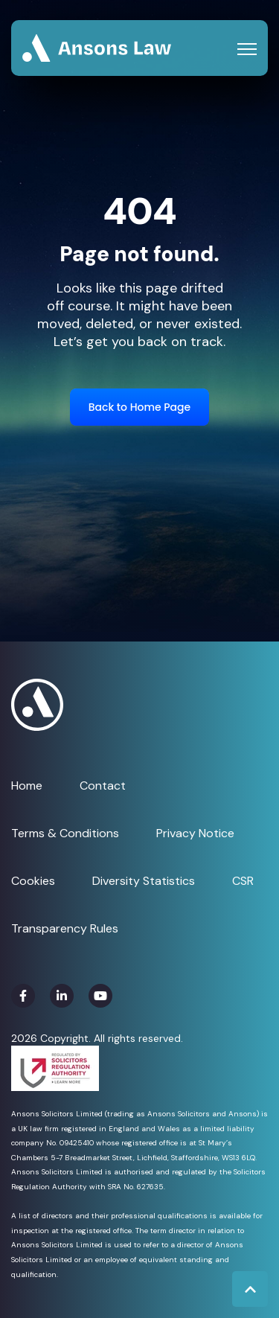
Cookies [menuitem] (33, 881)
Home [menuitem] (26, 785)
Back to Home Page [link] (139, 407)
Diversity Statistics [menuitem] (143, 881)
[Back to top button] (250, 1289)
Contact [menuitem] (103, 785)
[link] (96, 47)
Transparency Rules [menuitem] (64, 928)
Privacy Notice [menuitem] (195, 833)
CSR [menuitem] (243, 881)
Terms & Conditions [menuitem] (65, 833)
